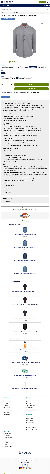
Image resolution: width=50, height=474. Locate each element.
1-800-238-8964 (21, 209)
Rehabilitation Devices (8, 437)
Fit (2, 70)
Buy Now (31, 88)
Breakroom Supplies (8, 446)
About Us (28, 399)
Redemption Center (30, 422)
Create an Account (7, 401)
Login (5, 399)
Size (2, 76)
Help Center (28, 401)
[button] (45, 5)
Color (3, 65)
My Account (6, 403)
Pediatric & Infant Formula (9, 442)
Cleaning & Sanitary (7, 433)
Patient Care (6, 439)
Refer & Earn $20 (29, 420)
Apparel (5, 444)
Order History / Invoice (8, 410)
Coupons (28, 424)
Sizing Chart (7, 201)
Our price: (5, 62)
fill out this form (33, 209)
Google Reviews (29, 410)
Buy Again (6, 405)
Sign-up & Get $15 (30, 418)
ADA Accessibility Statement (32, 409)
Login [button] (48, 5)
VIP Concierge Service (30, 405)
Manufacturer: (5, 92)
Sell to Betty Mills (29, 407)
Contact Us (28, 403)
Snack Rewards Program (31, 416)
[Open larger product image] (24, 40)
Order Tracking (6, 412)
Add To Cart (31, 84)
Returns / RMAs (7, 414)
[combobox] (7, 84)
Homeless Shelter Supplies (31, 429)
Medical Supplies (7, 435)
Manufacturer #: (17, 92)
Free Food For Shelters (31, 427)
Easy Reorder (6, 409)
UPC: (31, 92)
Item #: (3, 18)
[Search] (47, 9)
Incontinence (6, 440)
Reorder (42, 2)
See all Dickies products (25, 220)
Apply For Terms (7, 407)
